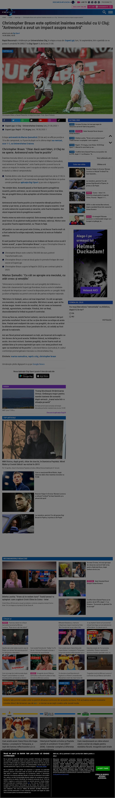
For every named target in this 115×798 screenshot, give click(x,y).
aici (29, 783)
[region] (57, 774)
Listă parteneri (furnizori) (61, 774)
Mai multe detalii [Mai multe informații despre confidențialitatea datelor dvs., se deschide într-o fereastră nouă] (41, 766)
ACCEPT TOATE (102, 768)
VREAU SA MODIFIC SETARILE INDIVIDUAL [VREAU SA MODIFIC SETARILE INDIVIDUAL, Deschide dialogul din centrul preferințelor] (102, 776)
